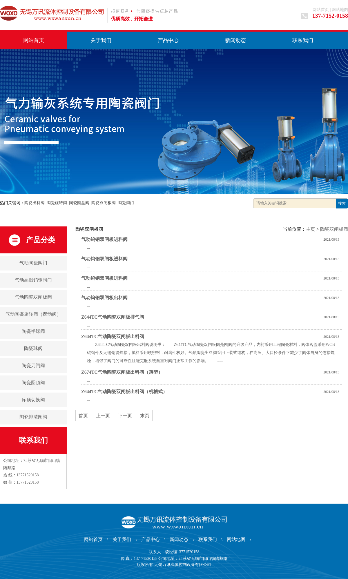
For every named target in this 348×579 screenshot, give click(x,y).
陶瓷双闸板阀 (103, 203)
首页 (83, 415)
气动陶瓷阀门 (33, 262)
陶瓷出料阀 (34, 203)
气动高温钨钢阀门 (33, 279)
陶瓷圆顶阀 (33, 382)
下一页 (125, 415)
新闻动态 (235, 40)
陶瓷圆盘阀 (79, 203)
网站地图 (340, 10)
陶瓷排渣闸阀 (33, 416)
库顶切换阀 (33, 399)
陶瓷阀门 (126, 203)
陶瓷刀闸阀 (33, 365)
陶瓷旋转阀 (57, 203)
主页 (310, 229)
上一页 (103, 415)
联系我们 (302, 40)
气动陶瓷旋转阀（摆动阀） (33, 314)
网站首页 (321, 10)
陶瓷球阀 (33, 348)
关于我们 (100, 40)
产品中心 (168, 40)
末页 (144, 415)
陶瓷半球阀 (33, 331)
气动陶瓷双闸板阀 (33, 297)
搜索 (342, 203)
